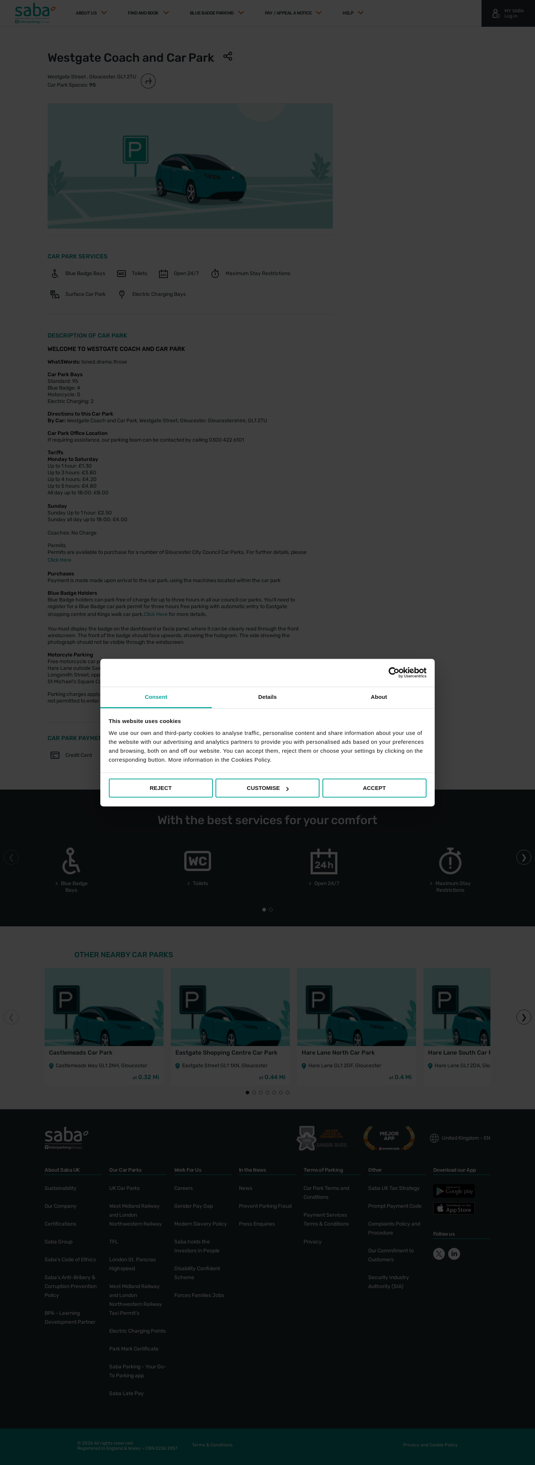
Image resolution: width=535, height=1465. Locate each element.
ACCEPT (374, 788)
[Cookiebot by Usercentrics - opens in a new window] (394, 672)
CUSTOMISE (268, 788)
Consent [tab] (156, 697)
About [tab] (379, 697)
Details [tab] (267, 697)
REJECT (161, 788)
